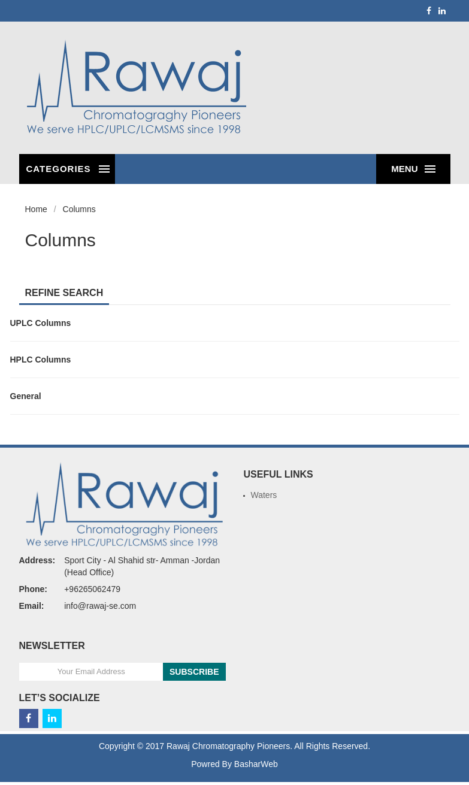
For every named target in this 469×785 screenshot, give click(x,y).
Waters (264, 495)
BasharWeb (256, 764)
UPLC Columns (40, 323)
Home (36, 209)
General (25, 396)
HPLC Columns (40, 359)
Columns (79, 209)
